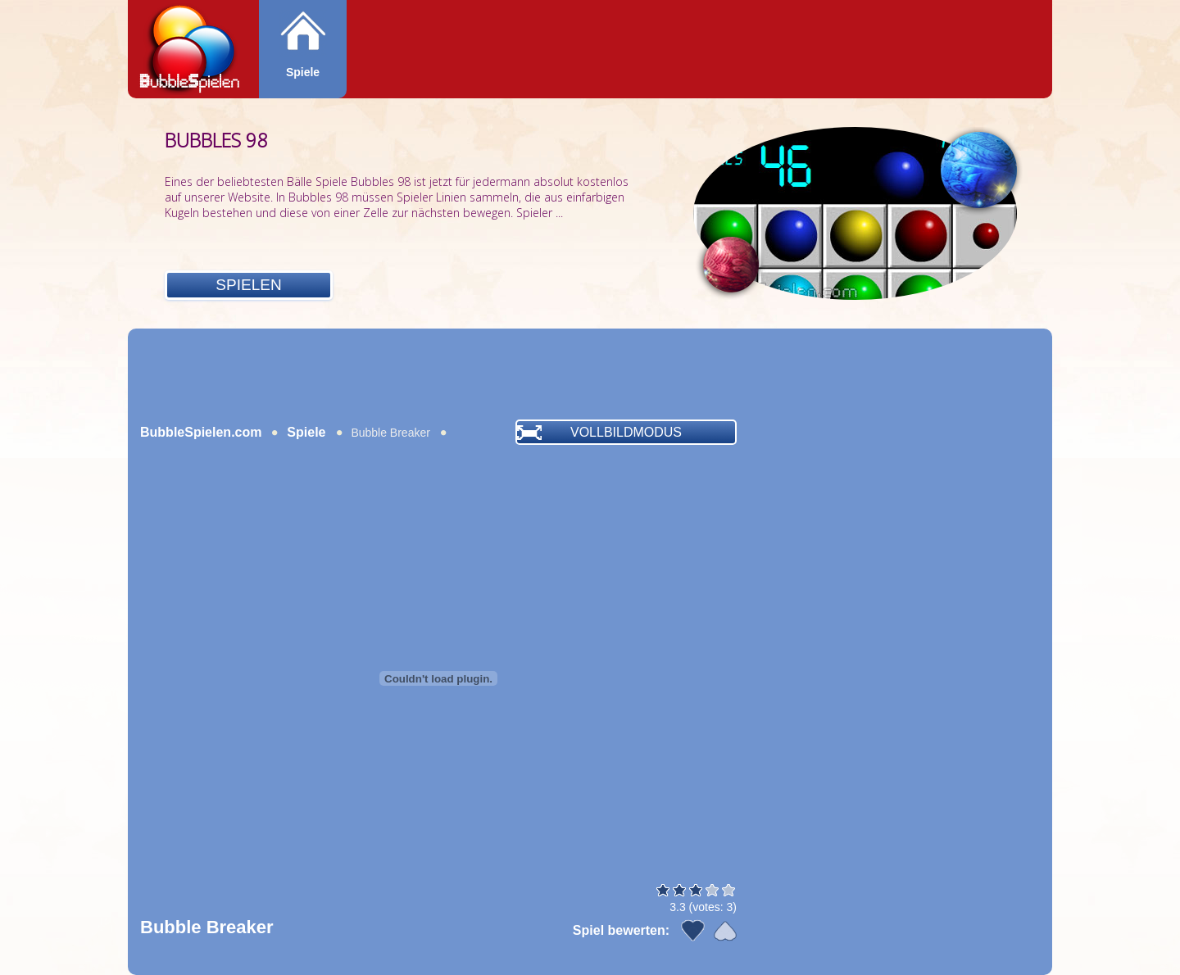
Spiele (303, 72)
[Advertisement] (590, 373)
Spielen (248, 284)
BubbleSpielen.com (200, 432)
